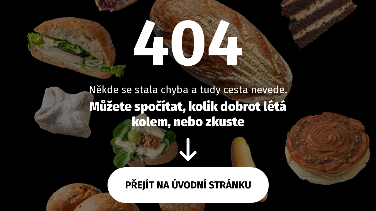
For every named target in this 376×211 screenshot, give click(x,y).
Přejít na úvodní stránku (188, 185)
